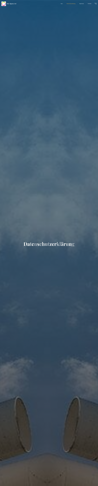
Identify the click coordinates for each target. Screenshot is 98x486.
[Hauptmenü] (94, 3)
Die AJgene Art (13, 4)
